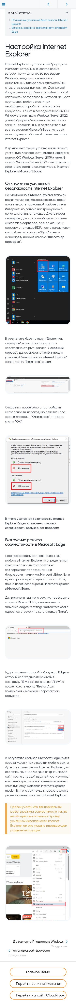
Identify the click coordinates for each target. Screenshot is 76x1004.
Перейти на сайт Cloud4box (40, 995)
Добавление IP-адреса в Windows (38, 943)
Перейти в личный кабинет (39, 983)
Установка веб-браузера (38, 952)
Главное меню (38, 972)
